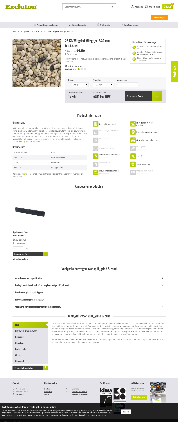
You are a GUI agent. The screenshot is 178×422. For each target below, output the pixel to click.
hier (24, 173)
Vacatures (137, 6)
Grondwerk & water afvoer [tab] (26, 330)
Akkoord (126, 411)
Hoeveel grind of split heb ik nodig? (89, 299)
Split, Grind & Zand (125, 17)
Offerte (168, 6)
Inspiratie (142, 17)
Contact (47, 394)
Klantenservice (50, 383)
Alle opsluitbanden (21, 259)
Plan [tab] (17, 324)
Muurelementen (106, 17)
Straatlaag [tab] (19, 342)
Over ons (75, 389)
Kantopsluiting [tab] (21, 348)
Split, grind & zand (26, 31)
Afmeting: (97, 80)
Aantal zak (122, 80)
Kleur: (71, 80)
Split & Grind (40, 31)
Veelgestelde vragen (80, 394)
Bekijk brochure (139, 397)
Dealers (47, 389)
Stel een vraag (152, 6)
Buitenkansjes (159, 17)
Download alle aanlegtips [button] (31, 367)
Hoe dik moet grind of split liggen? (89, 292)
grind (26, 141)
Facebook (20, 394)
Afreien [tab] (18, 354)
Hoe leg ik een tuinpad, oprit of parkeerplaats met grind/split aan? (89, 285)
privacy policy (101, 415)
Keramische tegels (46, 17)
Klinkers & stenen (87, 17)
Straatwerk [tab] (19, 360)
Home (15, 17)
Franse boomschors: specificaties (89, 278)
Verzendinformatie (79, 391)
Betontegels (28, 17)
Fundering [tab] (19, 336)
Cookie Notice (84, 415)
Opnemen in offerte (31, 253)
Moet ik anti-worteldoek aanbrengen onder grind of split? (89, 306)
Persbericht (174, 71)
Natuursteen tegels (66, 17)
